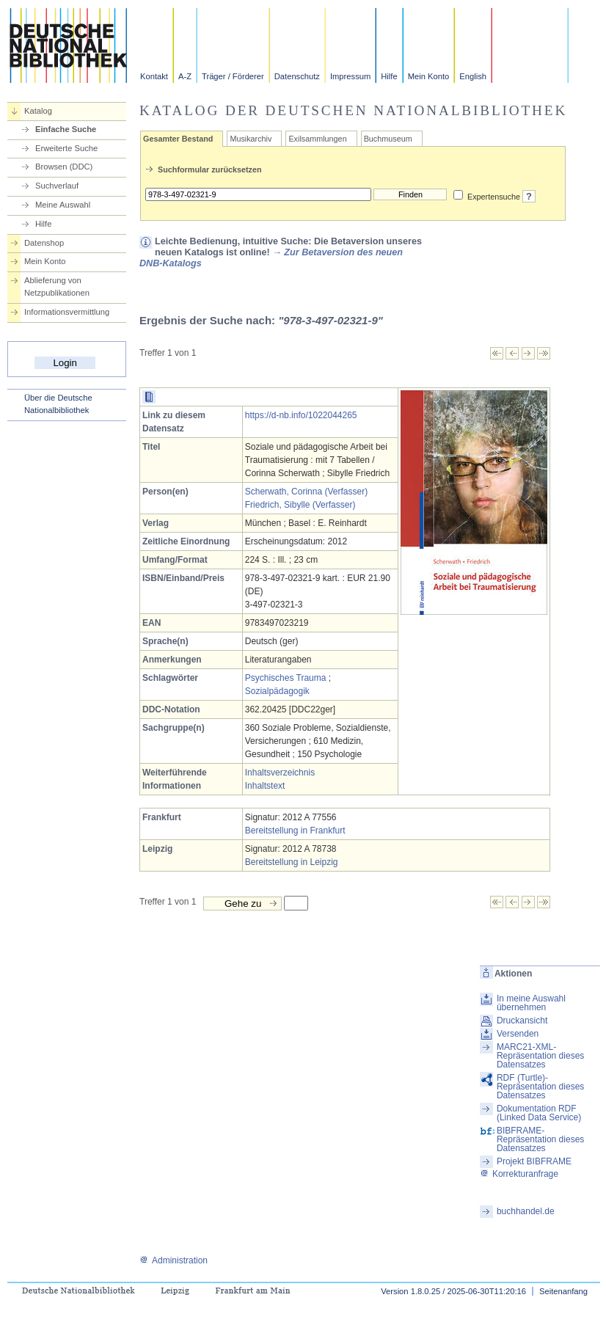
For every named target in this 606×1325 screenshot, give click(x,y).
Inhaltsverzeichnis (280, 772)
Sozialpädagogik (277, 691)
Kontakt (154, 76)
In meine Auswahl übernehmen (531, 1002)
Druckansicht (522, 1020)
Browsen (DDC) (63, 166)
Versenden (518, 1034)
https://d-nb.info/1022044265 (301, 415)
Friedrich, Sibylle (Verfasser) (300, 505)
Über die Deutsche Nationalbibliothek (58, 404)
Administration (173, 1260)
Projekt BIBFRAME (534, 1161)
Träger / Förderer (233, 76)
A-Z (184, 76)
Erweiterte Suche (66, 148)
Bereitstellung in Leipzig (291, 862)
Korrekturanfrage (519, 1174)
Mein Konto (429, 76)
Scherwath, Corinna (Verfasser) (306, 491)
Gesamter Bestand (178, 138)
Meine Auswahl (62, 204)
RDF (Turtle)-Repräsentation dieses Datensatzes (540, 1086)
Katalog (38, 110)
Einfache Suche (65, 129)
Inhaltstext (265, 786)
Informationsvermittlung (66, 311)
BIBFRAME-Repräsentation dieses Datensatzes (540, 1139)
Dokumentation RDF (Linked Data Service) (539, 1113)
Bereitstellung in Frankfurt (295, 830)
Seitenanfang (563, 1291)
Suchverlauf (57, 185)
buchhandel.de (526, 1211)
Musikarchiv (250, 138)
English (472, 76)
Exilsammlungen (317, 138)
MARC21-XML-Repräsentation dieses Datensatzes (540, 1056)
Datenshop (44, 242)
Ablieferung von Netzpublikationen (57, 286)
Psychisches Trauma (285, 678)
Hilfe (389, 76)
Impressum (350, 76)
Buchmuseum (388, 138)
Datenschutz (297, 76)
